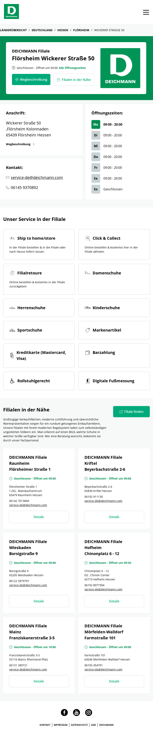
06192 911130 (93, 497)
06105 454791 (93, 665)
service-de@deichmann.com (37, 177)
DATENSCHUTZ (79, 725)
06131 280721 (18, 665)
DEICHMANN (106, 725)
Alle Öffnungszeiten (72, 68)
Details (39, 517)
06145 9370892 (24, 187)
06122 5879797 (19, 581)
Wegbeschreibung (19, 144)
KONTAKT (45, 725)
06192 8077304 (94, 585)
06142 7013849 (19, 501)
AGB (93, 725)
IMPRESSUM (61, 725)
